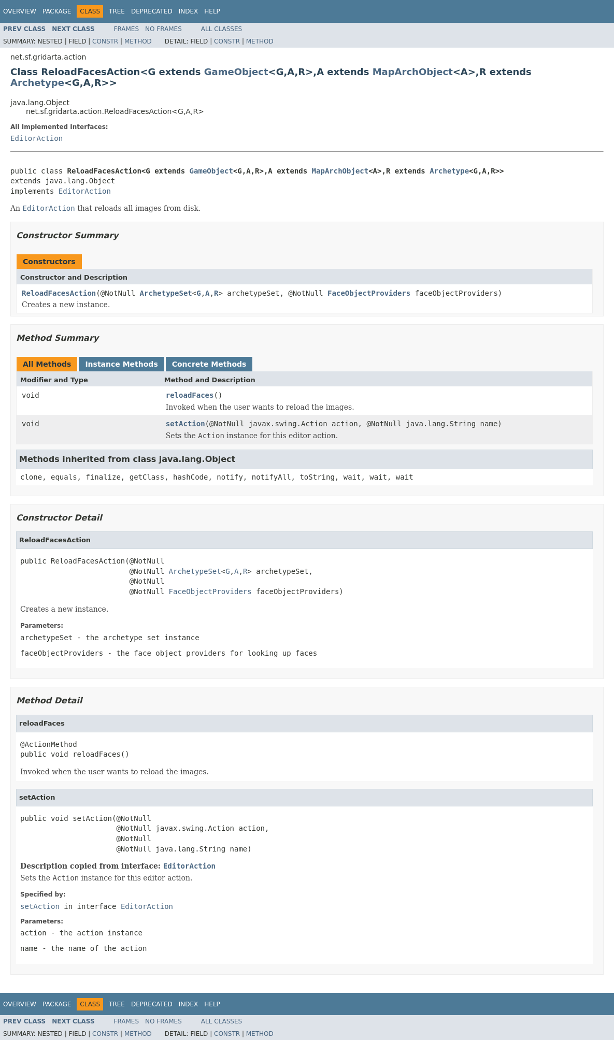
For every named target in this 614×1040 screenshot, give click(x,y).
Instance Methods (121, 364)
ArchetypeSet (166, 293)
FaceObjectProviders (368, 293)
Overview (19, 11)
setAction (185, 424)
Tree (117, 11)
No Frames (163, 29)
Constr (105, 41)
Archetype (37, 82)
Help (212, 11)
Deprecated (152, 11)
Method (138, 41)
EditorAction (36, 138)
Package (56, 11)
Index (188, 11)
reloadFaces (190, 395)
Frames (126, 29)
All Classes (221, 29)
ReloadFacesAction (59, 293)
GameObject (236, 71)
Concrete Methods (209, 364)
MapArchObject (413, 71)
